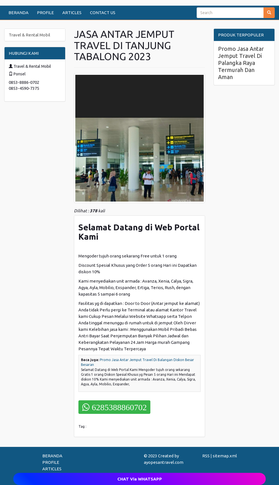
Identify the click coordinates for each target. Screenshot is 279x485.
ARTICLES (72, 12)
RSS (206, 455)
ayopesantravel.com (163, 462)
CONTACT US (102, 12)
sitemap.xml (225, 455)
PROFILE (45, 12)
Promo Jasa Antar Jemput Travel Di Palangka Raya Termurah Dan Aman (241, 62)
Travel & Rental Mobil (29, 34)
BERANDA (18, 12)
